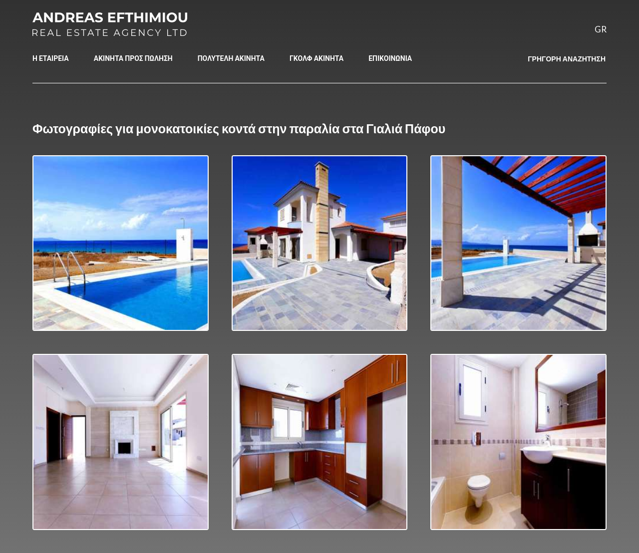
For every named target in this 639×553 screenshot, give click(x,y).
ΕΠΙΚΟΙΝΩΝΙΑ (390, 58)
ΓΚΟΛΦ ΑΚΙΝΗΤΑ (316, 58)
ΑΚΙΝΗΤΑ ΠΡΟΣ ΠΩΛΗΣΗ (133, 58)
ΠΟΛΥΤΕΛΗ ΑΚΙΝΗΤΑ (231, 58)
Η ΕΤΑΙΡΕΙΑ (50, 58)
